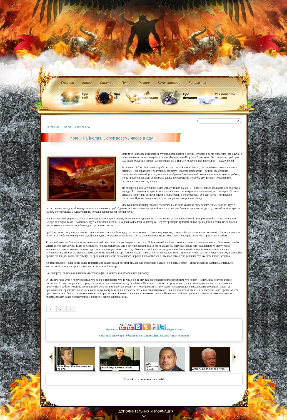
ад (136, 335)
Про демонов (190, 96)
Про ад (117, 96)
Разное (144, 82)
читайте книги (179, 335)
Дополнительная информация (146, 411)
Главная (67, 82)
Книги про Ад (82, 126)
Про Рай (85, 96)
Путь (126, 82)
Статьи (107, 82)
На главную (52, 126)
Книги (87, 82)
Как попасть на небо (225, 96)
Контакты (197, 82)
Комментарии (169, 82)
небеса (128, 335)
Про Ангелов (151, 96)
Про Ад (67, 126)
